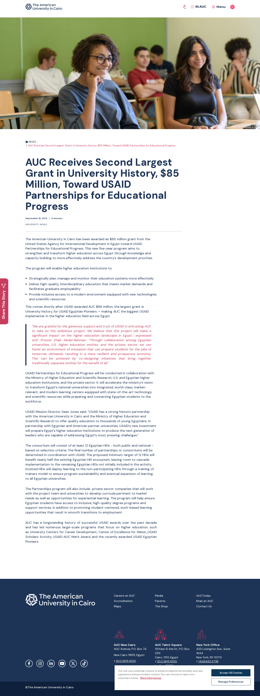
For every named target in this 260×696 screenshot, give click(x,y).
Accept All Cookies (231, 672)
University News (36, 224)
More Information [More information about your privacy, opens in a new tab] (150, 678)
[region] (184, 677)
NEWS (30, 141)
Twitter (73, 663)
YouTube (62, 663)
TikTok (84, 663)
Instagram (40, 663)
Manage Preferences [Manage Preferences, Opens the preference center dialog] (230, 681)
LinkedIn (51, 663)
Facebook (29, 663)
